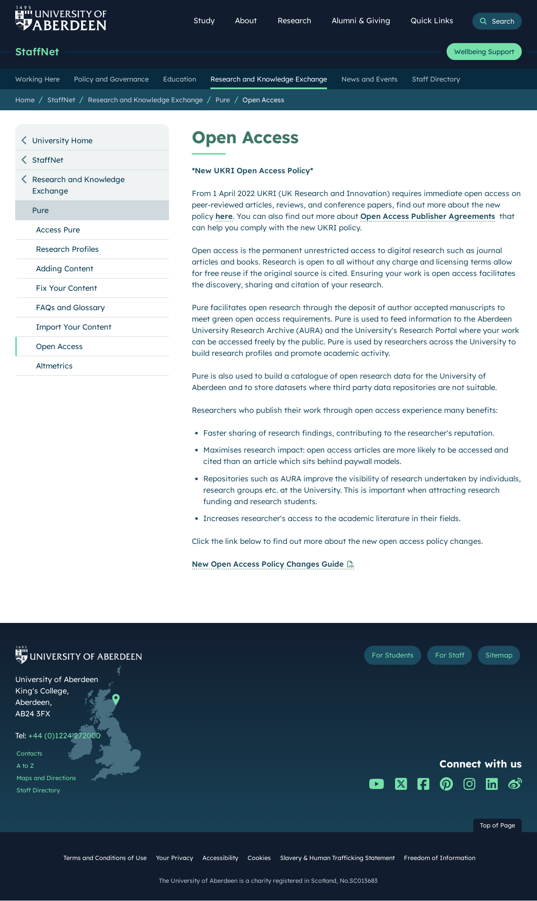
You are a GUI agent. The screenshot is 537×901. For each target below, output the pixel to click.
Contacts (29, 754)
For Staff (442, 656)
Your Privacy (174, 858)
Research (299, 20)
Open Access (263, 100)
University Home (62, 141)
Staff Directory (38, 791)
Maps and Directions (46, 778)
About (250, 20)
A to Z (25, 766)
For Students (380, 656)
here (224, 216)
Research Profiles (67, 249)
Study (209, 20)
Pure (222, 100)
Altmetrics (54, 366)
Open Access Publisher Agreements (427, 216)
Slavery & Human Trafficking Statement (337, 858)
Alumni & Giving (366, 20)
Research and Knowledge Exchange (145, 100)
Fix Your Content (66, 288)
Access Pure (58, 230)
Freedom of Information (439, 858)
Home (25, 100)
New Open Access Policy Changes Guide (268, 564)
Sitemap (497, 656)
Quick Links (437, 20)
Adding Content (64, 269)
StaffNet (37, 51)
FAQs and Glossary (70, 308)
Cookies (259, 858)
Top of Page (497, 826)
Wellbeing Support (484, 52)
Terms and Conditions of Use (105, 858)
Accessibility (220, 858)
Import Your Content (74, 327)
